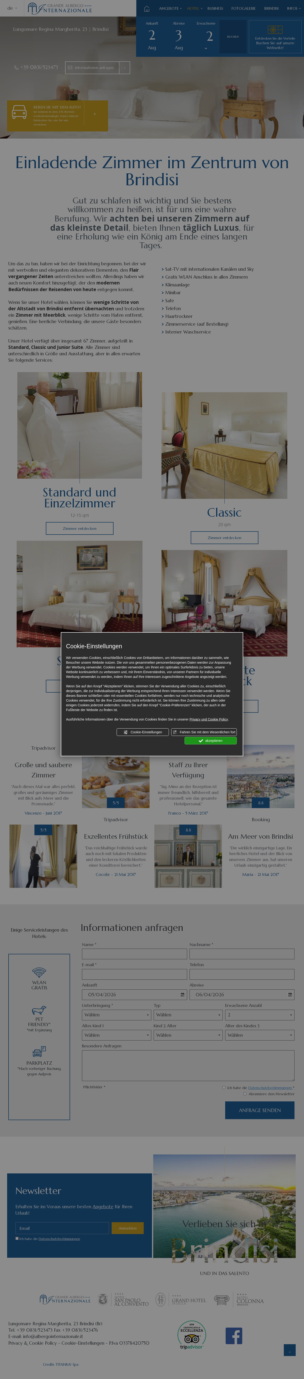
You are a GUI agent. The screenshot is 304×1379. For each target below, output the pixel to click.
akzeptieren (210, 741)
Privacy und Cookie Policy (209, 719)
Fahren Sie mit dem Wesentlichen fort (204, 732)
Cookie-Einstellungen (143, 732)
